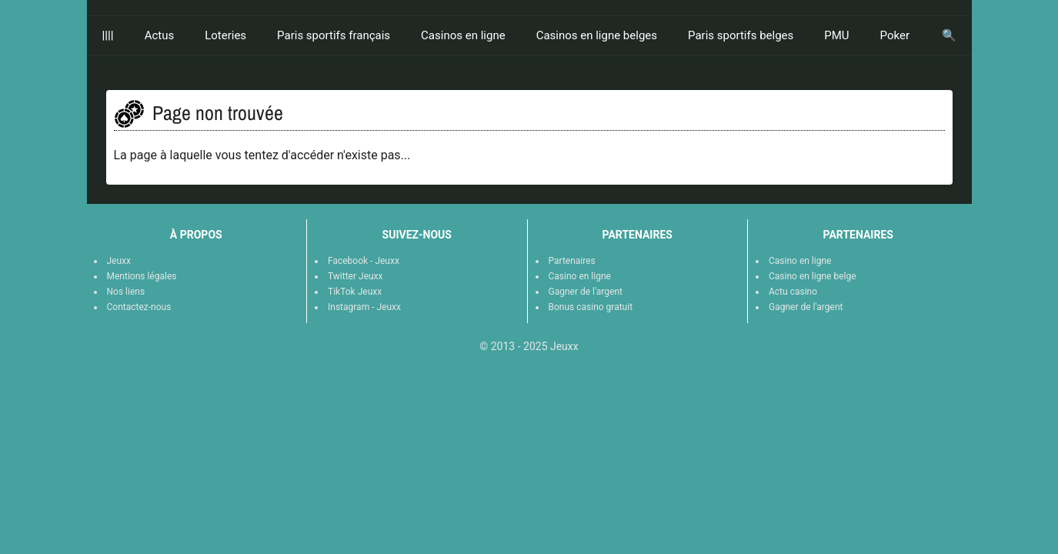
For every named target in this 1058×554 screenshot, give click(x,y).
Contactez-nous (139, 307)
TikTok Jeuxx (355, 291)
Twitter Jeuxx (355, 276)
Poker (894, 35)
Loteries (225, 35)
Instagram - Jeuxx (364, 307)
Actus (160, 35)
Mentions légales (142, 276)
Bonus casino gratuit (591, 307)
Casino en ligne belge (812, 276)
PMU (836, 35)
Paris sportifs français (333, 35)
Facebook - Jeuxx (363, 260)
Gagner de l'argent (585, 291)
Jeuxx (119, 260)
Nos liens (126, 291)
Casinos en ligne (463, 35)
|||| (108, 35)
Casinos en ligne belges (596, 35)
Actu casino (793, 291)
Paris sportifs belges (740, 35)
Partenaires (572, 260)
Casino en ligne (580, 276)
